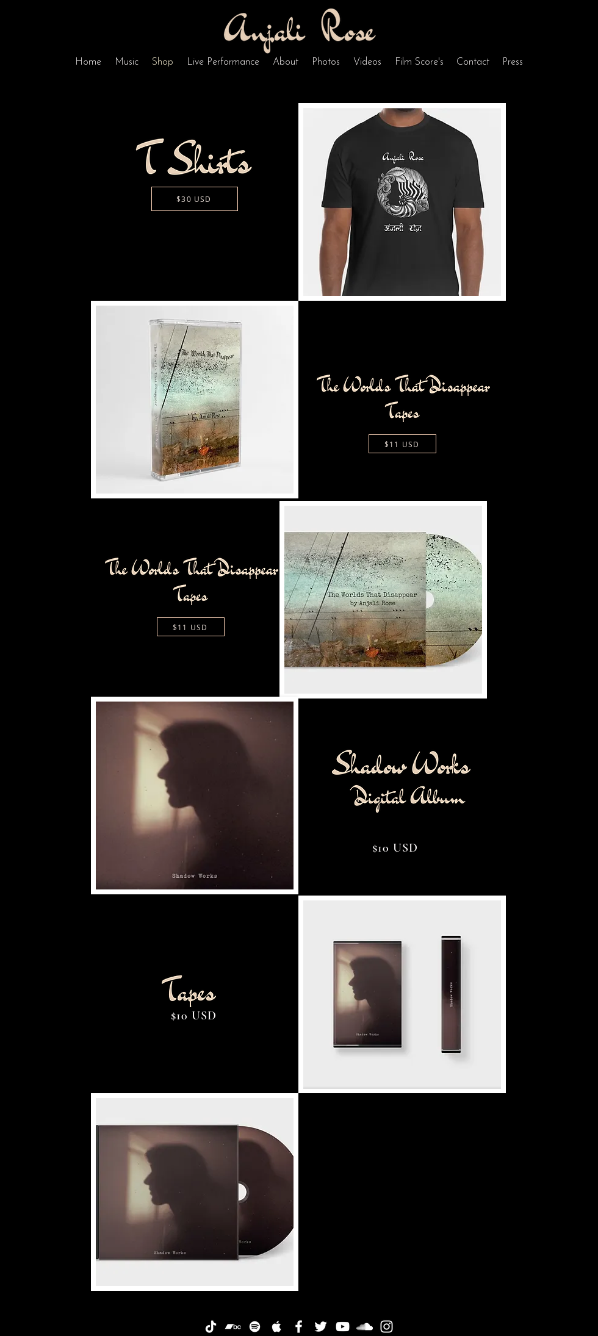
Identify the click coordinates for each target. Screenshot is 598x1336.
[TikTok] (211, 1326)
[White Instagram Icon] (386, 1326)
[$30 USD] (194, 199)
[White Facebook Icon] (298, 1326)
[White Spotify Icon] (255, 1326)
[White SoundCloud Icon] (364, 1326)
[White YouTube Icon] (342, 1326)
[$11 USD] (402, 443)
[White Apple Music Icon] (276, 1326)
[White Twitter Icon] (320, 1326)
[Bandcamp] (233, 1326)
